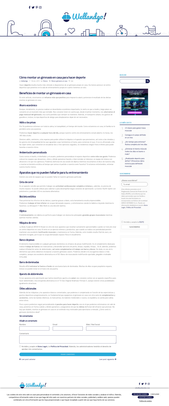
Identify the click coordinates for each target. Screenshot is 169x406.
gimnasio (59, 81)
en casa (64, 81)
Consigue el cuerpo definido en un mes (135, 136)
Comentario (24, 333)
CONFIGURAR (154, 394)
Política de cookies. (145, 401)
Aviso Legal (42, 346)
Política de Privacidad (59, 346)
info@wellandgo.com (142, 388)
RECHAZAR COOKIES (140, 394)
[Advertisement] (84, 56)
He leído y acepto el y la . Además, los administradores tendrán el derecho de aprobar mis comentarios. (66, 347)
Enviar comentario (68, 354)
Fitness (45, 81)
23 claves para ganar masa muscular (135, 129)
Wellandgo (24, 81)
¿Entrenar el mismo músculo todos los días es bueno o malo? (136, 151)
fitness (53, 81)
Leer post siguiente (107, 359)
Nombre (22, 324)
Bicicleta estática (27, 196)
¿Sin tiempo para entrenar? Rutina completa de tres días (136, 143)
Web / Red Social (93, 324)
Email (55, 324)
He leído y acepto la (132, 222)
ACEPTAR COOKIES (145, 397)
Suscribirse (134, 227)
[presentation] (135, 214)
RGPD (141, 222)
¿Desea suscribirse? (129, 180)
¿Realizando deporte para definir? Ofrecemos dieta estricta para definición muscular (134, 162)
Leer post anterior (27, 359)
